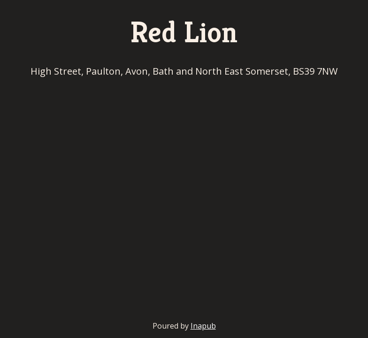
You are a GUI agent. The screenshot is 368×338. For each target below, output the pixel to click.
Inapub (203, 326)
